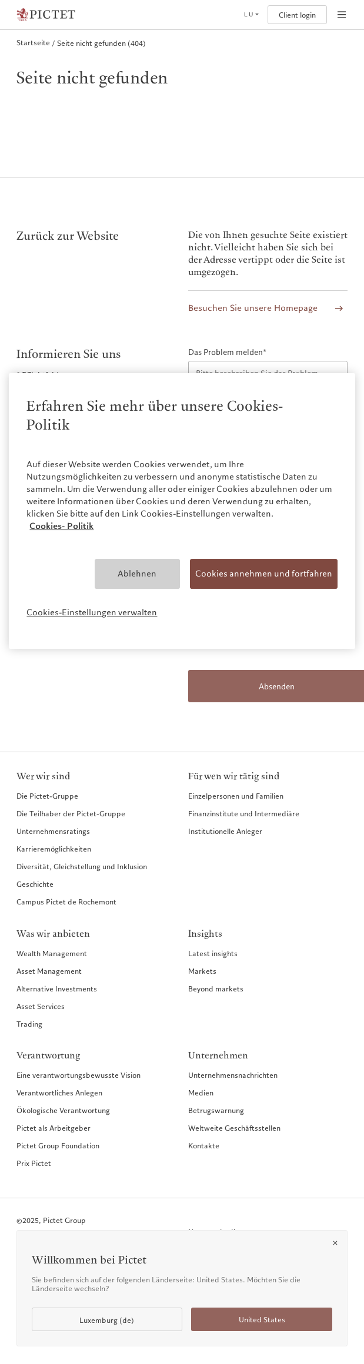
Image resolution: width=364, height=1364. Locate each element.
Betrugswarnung (216, 1110)
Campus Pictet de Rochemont (66, 901)
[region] (182, 511)
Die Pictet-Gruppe (47, 795)
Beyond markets (215, 988)
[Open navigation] (341, 14)
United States (262, 1320)
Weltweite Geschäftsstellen (234, 1127)
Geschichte (35, 884)
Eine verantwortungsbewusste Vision (78, 1075)
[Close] (335, 1243)
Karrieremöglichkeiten (53, 848)
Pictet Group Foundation (57, 1145)
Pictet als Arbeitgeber (53, 1127)
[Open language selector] (251, 15)
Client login (297, 15)
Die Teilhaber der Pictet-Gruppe (70, 813)
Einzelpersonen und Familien (235, 795)
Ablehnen (137, 573)
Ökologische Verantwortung (63, 1110)
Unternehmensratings (53, 831)
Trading (29, 1023)
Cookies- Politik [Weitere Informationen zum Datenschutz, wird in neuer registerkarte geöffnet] (61, 526)
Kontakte (203, 1145)
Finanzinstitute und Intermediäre (243, 813)
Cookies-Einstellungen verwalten (91, 612)
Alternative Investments (56, 988)
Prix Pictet (33, 1163)
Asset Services (40, 1006)
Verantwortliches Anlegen (59, 1092)
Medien (200, 1092)
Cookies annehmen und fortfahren (263, 573)
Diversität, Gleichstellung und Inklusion (81, 866)
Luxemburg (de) (106, 1320)
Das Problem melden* (227, 352)
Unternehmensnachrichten (233, 1075)
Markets (202, 971)
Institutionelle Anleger (225, 831)
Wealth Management (51, 953)
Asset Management (49, 971)
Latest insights (213, 953)
